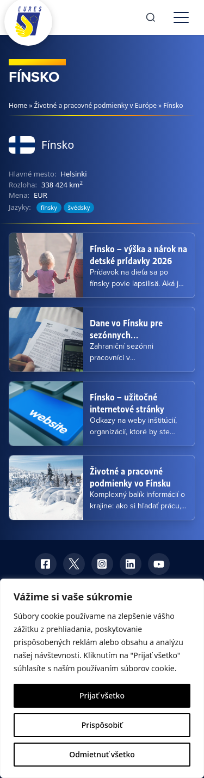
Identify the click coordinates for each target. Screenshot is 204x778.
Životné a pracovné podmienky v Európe (95, 105)
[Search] (151, 17)
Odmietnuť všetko (102, 754)
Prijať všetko (102, 695)
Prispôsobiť (102, 725)
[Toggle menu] (181, 17)
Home (18, 105)
